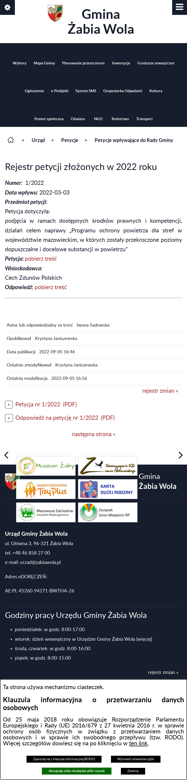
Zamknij (132, 771)
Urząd (38, 140)
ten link (138, 744)
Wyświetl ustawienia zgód (135, 759)
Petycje (69, 140)
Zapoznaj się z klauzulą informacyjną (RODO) (64, 759)
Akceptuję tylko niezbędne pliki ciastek (77, 771)
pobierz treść (41, 259)
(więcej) (144, 639)
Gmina (91, 20)
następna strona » (93, 434)
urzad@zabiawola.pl (40, 562)
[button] (179, 7)
